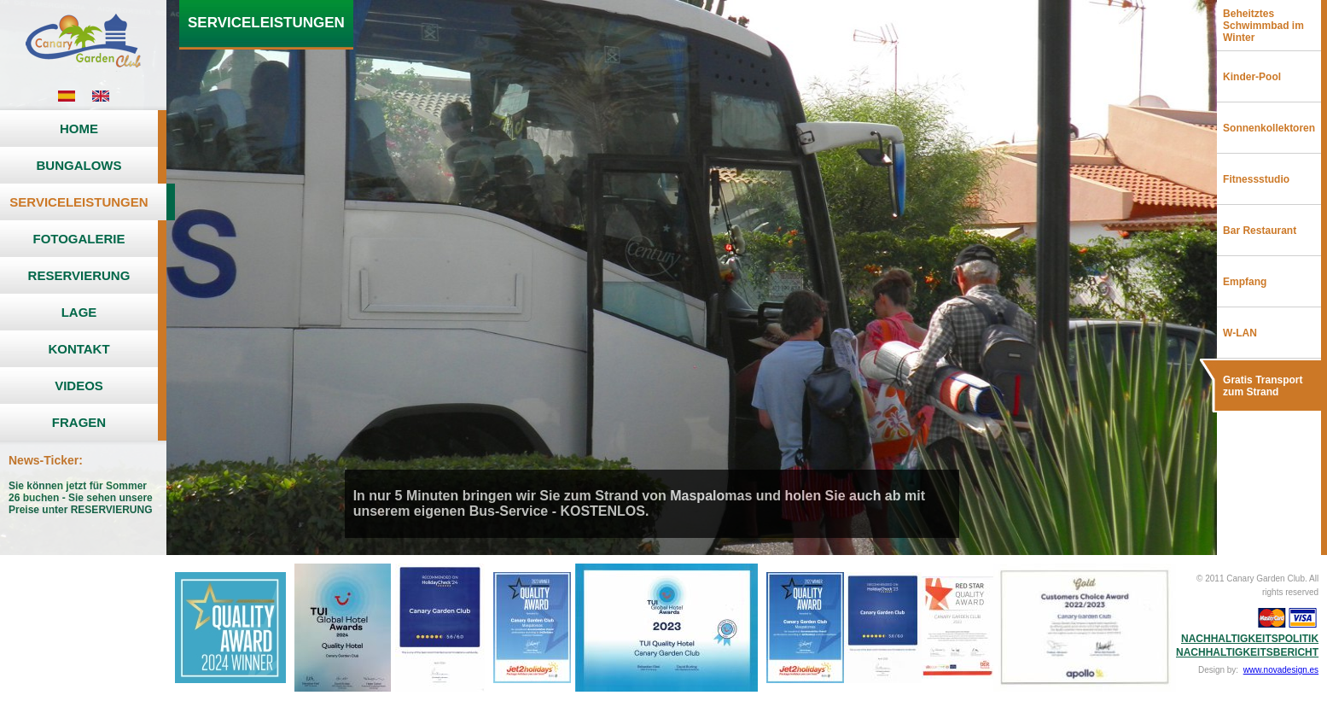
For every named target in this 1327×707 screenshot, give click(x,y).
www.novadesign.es (1280, 670)
